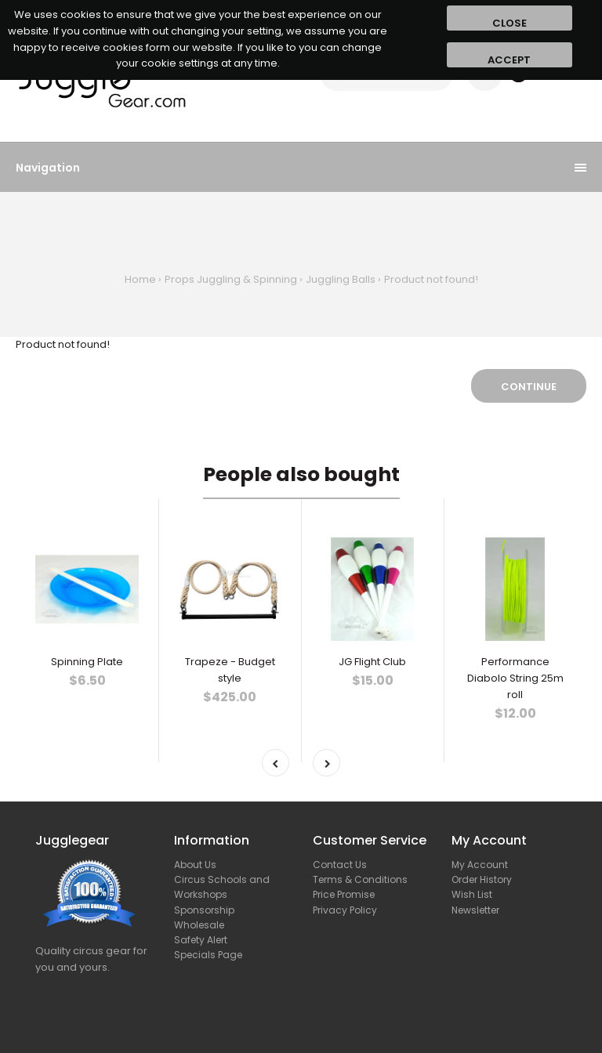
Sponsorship (204, 910)
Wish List (472, 894)
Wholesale (199, 925)
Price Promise (344, 894)
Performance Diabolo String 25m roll (515, 678)
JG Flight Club (372, 661)
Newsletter (475, 910)
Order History (482, 879)
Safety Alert (200, 939)
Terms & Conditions (360, 879)
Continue (529, 386)
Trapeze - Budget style (230, 670)
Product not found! (431, 279)
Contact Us (340, 864)
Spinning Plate (87, 661)
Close (509, 23)
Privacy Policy (345, 910)
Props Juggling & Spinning (231, 279)
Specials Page (208, 954)
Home (140, 279)
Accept (509, 59)
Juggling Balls (340, 279)
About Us (195, 864)
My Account (480, 864)
